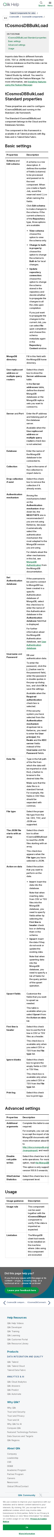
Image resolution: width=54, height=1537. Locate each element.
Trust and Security (16, 1411)
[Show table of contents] (6, 13)
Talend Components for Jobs (22, 13)
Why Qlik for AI (14, 1424)
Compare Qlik (14, 1428)
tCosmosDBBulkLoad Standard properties (27, 37)
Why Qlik (11, 1407)
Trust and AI (13, 1420)
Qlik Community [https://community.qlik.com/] (26, 1495)
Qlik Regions (13, 1440)
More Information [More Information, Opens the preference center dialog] (27, 1533)
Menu (50, 5)
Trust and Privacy (15, 1415)
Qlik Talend (12, 1362)
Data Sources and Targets (20, 1436)
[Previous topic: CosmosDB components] (14, 1303)
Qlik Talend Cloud (16, 1366)
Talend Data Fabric (16, 1370)
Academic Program (16, 1470)
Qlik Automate (14, 1394)
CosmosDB (14, 17)
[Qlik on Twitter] (41, 1495)
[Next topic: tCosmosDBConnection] (40, 1303)
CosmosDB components (32, 17)
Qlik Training (13, 1331)
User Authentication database (36, 644)
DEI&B (10, 1466)
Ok (27, 1527)
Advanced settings (16, 45)
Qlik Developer (14, 1327)
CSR (9, 1462)
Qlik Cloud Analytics (17, 1381)
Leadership (12, 1458)
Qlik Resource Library (17, 1343)
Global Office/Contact (18, 1486)
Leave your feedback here (21, 1290)
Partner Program (15, 1474)
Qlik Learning (13, 1335)
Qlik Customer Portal (17, 1339)
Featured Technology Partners (22, 1432)
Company (12, 1453)
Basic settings (14, 41)
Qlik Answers (13, 1385)
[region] (27, 1517)
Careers (11, 1478)
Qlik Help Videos (15, 1323)
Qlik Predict (13, 1390)
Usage (11, 48)
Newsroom (12, 1482)
